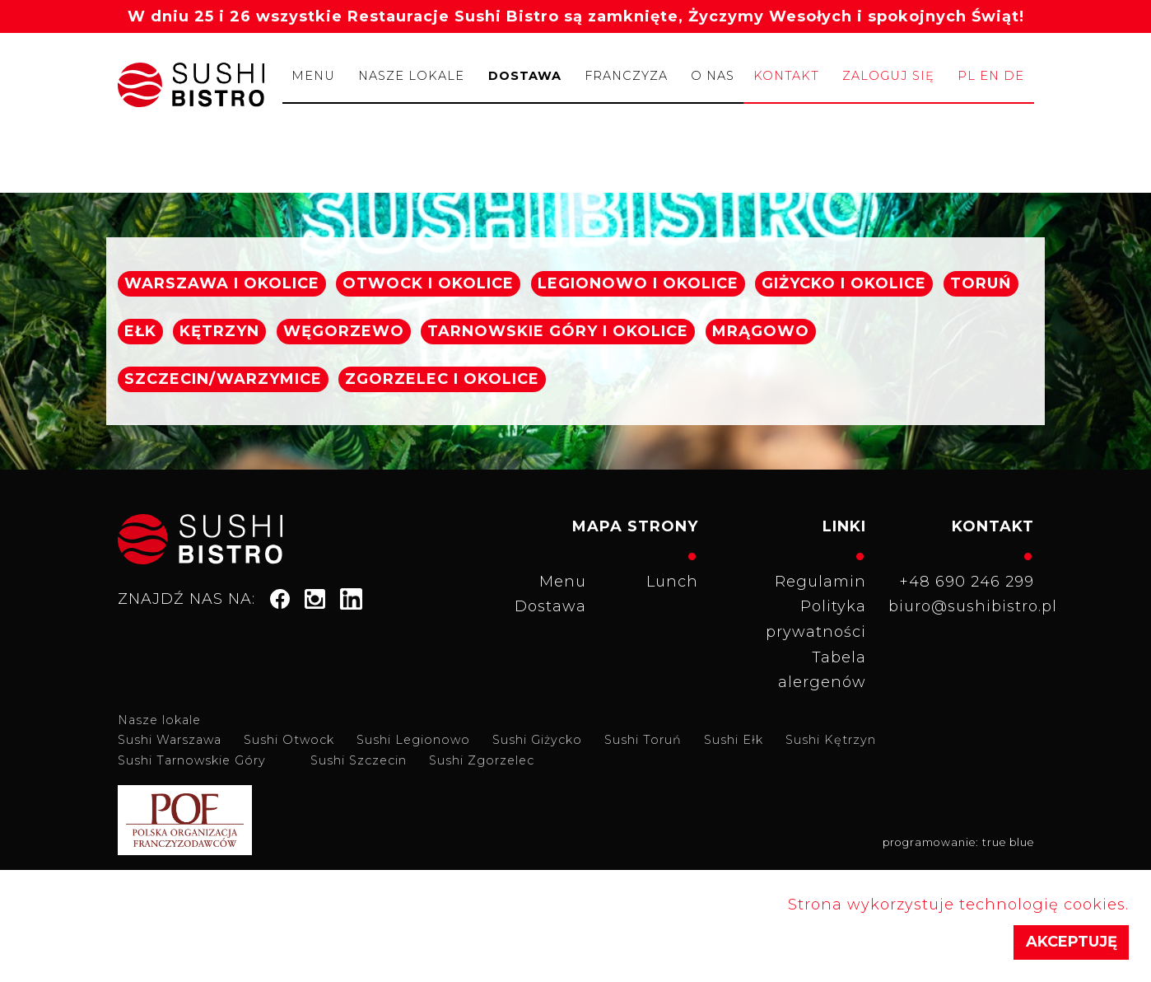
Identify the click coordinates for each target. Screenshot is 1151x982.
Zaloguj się (888, 75)
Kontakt (786, 75)
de (1014, 75)
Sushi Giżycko (537, 739)
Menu (313, 75)
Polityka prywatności (816, 619)
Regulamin (820, 582)
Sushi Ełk (733, 739)
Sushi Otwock (289, 739)
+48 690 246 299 (966, 582)
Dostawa (525, 75)
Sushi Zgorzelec (481, 760)
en (990, 75)
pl (967, 75)
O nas (712, 75)
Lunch (672, 582)
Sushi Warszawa (169, 739)
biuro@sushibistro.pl (966, 606)
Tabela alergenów (822, 670)
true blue (1008, 842)
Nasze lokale (411, 75)
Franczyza (626, 75)
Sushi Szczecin (358, 760)
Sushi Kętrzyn (830, 739)
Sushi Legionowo (413, 739)
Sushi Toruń (643, 739)
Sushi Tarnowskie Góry (192, 760)
